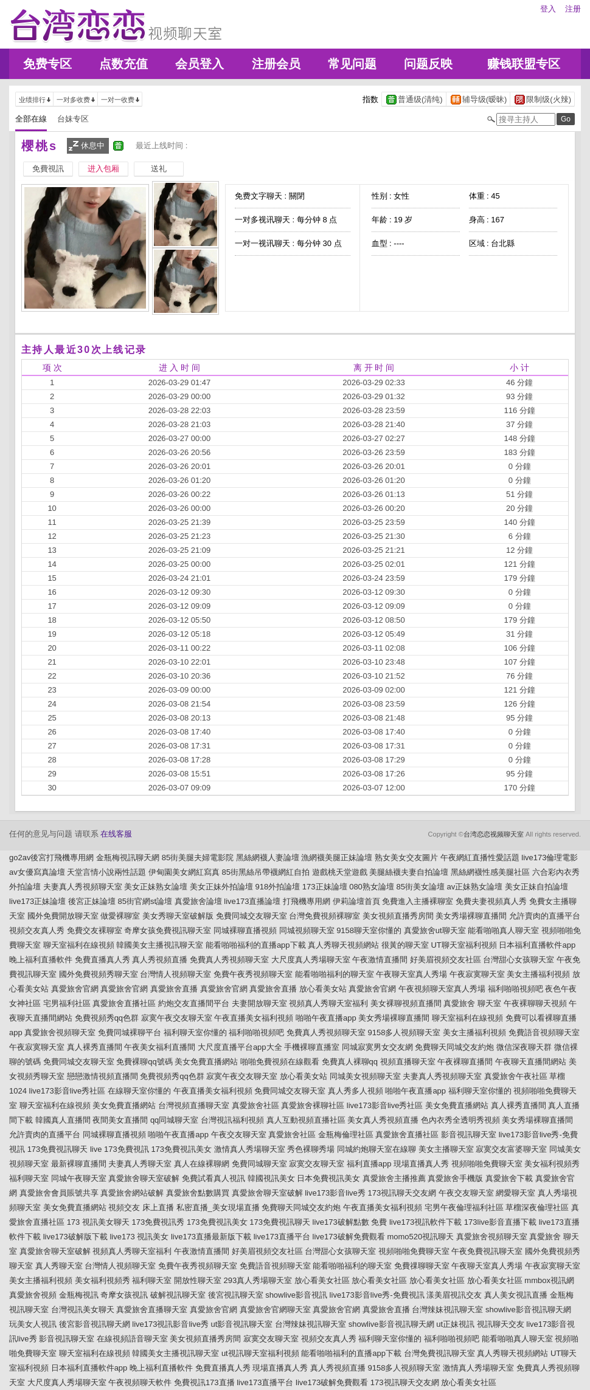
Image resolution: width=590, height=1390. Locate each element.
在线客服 (116, 833)
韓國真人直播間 (63, 1120)
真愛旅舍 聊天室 (472, 1003)
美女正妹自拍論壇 (536, 886)
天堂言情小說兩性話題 (106, 872)
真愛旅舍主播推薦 (394, 1178)
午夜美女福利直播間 (159, 1047)
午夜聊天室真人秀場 (411, 974)
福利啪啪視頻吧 (515, 988)
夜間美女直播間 (120, 1120)
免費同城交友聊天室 (251, 915)
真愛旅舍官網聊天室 (275, 1309)
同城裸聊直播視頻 (245, 930)
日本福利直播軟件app (537, 945)
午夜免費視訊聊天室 (486, 1251)
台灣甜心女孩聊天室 (518, 959)
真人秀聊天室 (59, 1265)
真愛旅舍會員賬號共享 (59, 1192)
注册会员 (276, 63)
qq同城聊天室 (174, 1120)
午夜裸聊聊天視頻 (535, 1003)
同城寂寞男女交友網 (377, 1047)
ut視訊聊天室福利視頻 (260, 1353)
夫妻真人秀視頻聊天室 (82, 886)
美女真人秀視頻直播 (382, 1120)
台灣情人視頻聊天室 (175, 974)
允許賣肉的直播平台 (544, 915)
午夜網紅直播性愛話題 (479, 857)
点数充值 (123, 63)
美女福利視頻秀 (552, 1163)
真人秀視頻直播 (159, 959)
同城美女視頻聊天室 (365, 1076)
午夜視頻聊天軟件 (140, 1382)
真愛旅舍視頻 (33, 1294)
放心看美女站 (323, 988)
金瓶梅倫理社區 (345, 1134)
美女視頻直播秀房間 (398, 915)
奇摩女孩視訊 (124, 1294)
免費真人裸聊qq (350, 1061)
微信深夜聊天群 (524, 1047)
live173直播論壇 (252, 901)
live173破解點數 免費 (350, 1222)
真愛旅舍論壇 (198, 901)
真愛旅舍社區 (255, 1105)
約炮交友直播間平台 (193, 1003)
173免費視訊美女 (181, 1149)
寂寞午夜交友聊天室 (176, 1017)
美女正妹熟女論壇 (155, 886)
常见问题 (352, 63)
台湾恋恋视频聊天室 (493, 834)
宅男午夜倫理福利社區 (464, 1207)
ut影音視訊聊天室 (242, 1324)
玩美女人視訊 (33, 1324)
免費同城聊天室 (259, 1163)
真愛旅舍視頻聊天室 (59, 1032)
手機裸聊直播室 (311, 1047)
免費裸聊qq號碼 (144, 1061)
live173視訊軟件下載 (425, 1222)
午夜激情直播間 (380, 959)
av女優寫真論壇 (37, 872)
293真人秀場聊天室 (258, 1280)
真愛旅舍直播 (174, 988)
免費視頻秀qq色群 (107, 1017)
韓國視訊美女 (271, 1178)
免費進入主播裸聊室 (417, 901)
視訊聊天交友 (500, 1324)
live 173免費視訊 (119, 1149)
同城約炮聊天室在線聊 (376, 1149)
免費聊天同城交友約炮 (454, 1047)
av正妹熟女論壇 (475, 886)
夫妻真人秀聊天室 (140, 1163)
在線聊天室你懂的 (139, 1090)
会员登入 (199, 63)
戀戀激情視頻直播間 (102, 1076)
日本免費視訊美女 (328, 1178)
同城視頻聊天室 (307, 930)
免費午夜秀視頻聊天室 (253, 974)
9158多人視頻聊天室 (403, 1032)
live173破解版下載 (75, 1236)
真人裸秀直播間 (94, 1047)
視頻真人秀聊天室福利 (328, 1003)
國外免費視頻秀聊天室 (98, 974)
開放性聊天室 (197, 1280)
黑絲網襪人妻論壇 (267, 857)
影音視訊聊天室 (468, 1134)
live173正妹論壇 (37, 901)
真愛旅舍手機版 (455, 1178)
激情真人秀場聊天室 (249, 1149)
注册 (573, 8)
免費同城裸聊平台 (129, 1032)
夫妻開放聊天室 (259, 1003)
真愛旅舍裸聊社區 (312, 1105)
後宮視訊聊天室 (235, 1294)
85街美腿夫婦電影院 (198, 857)
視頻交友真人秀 (36, 930)
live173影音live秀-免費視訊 (377, 1294)
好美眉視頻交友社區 (445, 959)
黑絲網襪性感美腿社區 (490, 872)
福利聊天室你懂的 (195, 1032)
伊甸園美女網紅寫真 (184, 872)
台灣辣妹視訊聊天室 (447, 1309)
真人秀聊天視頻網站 (343, 945)
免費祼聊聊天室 (421, 1265)
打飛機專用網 (306, 901)
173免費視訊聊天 (57, 1149)
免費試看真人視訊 (213, 1178)
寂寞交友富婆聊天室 (511, 1149)
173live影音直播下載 (500, 1222)
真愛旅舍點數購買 (197, 1192)
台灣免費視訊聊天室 (439, 1353)
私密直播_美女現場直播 (218, 1207)
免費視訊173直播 (204, 1382)
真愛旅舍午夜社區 (515, 1076)
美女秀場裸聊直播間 (471, 915)
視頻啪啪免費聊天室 (486, 1163)
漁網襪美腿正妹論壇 (336, 857)
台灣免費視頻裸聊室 (324, 915)
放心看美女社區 (322, 1280)
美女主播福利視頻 (538, 974)
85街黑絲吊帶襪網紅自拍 (266, 872)
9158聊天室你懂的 (368, 930)
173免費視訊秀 (158, 1222)
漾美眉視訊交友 (454, 1294)
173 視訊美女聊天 (98, 1222)
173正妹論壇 (324, 886)
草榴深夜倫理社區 (537, 1207)
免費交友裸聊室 (94, 930)
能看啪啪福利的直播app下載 (256, 945)
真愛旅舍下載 (509, 1178)
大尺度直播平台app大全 (240, 1047)
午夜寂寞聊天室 (477, 974)
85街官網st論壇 (144, 901)
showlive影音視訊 (296, 1294)
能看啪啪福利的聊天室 (334, 974)
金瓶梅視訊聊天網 (127, 857)
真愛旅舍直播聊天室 (151, 1309)
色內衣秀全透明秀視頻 (460, 1120)
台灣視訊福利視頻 (232, 1120)
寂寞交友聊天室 (316, 1163)
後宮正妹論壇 (92, 901)
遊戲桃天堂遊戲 (339, 872)
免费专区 (47, 63)
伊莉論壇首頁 (356, 901)
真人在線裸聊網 (201, 1163)
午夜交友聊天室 (238, 1134)
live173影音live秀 (335, 1192)
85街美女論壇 (420, 886)
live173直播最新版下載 (211, 1236)
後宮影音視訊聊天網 (94, 1324)
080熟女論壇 (371, 886)
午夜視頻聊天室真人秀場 (441, 988)
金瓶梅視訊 (79, 1294)
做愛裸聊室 (120, 915)
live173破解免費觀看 (349, 1236)
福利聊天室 (29, 1178)
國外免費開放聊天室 (63, 915)
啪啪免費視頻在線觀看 (279, 1061)
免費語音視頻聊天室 (544, 1032)
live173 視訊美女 (138, 1236)
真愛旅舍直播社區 (124, 1003)
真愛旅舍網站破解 (132, 1192)
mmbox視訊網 (549, 1280)
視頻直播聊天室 (408, 1061)
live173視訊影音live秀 (170, 1324)
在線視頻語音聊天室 (132, 1338)
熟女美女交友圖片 (406, 857)
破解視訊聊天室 (178, 1294)
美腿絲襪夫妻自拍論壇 (408, 872)
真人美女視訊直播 (515, 1294)
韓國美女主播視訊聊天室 (159, 945)
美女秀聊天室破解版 (177, 915)
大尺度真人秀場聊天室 (310, 959)
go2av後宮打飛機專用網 (51, 857)
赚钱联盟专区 (523, 63)
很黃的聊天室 (405, 945)
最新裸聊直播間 (78, 1163)
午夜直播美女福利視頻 (253, 1017)
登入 (548, 8)
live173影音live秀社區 (67, 1090)
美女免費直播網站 (206, 1061)
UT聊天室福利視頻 (463, 945)
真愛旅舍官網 (75, 988)
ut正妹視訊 (455, 1324)
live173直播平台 (282, 1236)
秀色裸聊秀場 (311, 1149)
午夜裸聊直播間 (465, 1061)
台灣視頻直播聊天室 (193, 1105)
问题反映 (428, 63)
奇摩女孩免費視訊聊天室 (167, 930)
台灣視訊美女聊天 (82, 1309)
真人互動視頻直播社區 (305, 1120)
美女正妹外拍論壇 (221, 886)
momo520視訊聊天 (420, 1236)
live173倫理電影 (549, 857)
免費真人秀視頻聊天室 (229, 959)
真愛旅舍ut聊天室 (435, 930)
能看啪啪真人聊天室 (503, 930)
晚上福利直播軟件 (40, 959)
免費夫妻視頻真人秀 (491, 901)
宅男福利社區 (67, 1003)
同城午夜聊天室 (78, 1178)
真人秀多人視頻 (355, 1090)
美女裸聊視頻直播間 (406, 1003)
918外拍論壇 (277, 886)
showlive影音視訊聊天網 (528, 1309)
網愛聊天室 (515, 1192)
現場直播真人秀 (421, 1163)
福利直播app (369, 1163)
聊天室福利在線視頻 (78, 945)
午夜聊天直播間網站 (530, 1061)
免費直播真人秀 (102, 959)
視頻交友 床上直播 (141, 1207)
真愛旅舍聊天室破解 (143, 1178)
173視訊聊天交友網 (401, 1192)
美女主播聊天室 (446, 1149)
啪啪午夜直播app (326, 1017)
